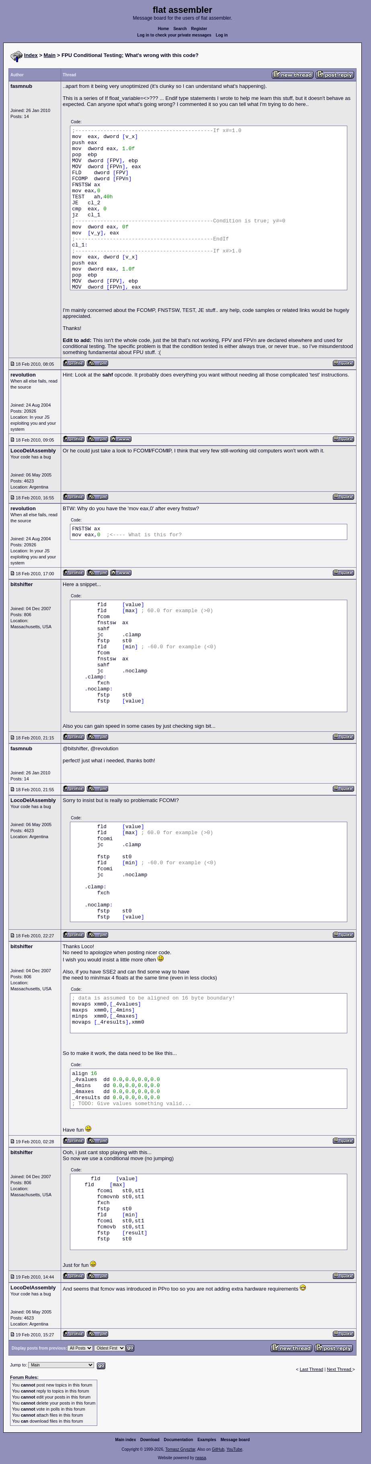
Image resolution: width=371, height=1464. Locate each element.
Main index (125, 1440)
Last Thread (312, 1369)
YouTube (234, 1449)
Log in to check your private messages (174, 35)
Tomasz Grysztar (180, 1449)
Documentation (178, 1440)
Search (180, 28)
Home (163, 28)
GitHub (218, 1449)
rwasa (200, 1458)
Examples (206, 1440)
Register (199, 28)
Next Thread (339, 1369)
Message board (235, 1440)
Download (150, 1440)
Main (50, 55)
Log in (222, 35)
